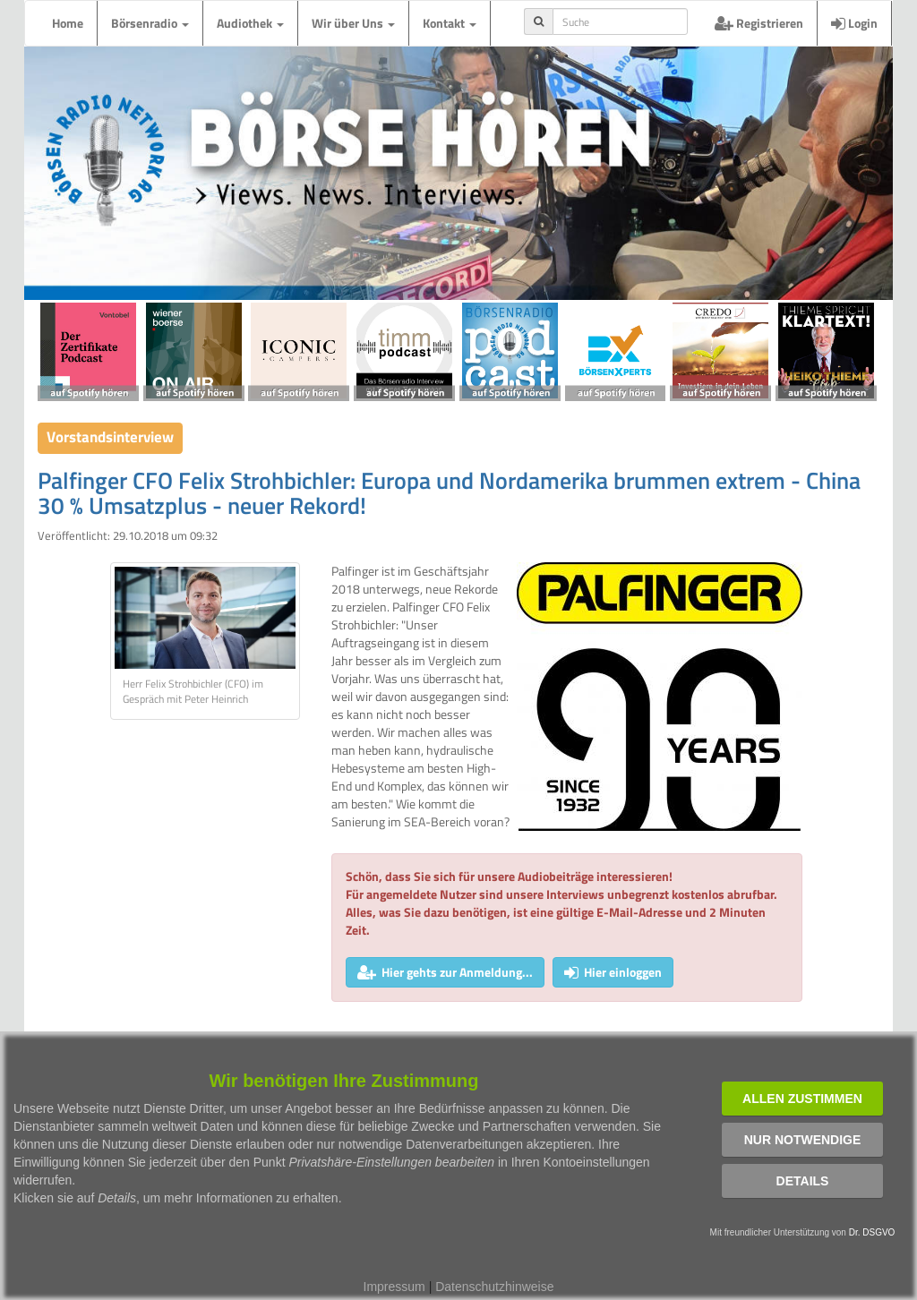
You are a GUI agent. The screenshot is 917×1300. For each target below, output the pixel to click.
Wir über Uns (353, 22)
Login (854, 22)
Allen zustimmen (802, 1098)
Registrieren (759, 22)
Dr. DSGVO (872, 1232)
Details (802, 1181)
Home (67, 22)
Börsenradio (150, 22)
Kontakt (449, 22)
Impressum (394, 1286)
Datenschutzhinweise (494, 1286)
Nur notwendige (802, 1140)
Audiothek (250, 22)
